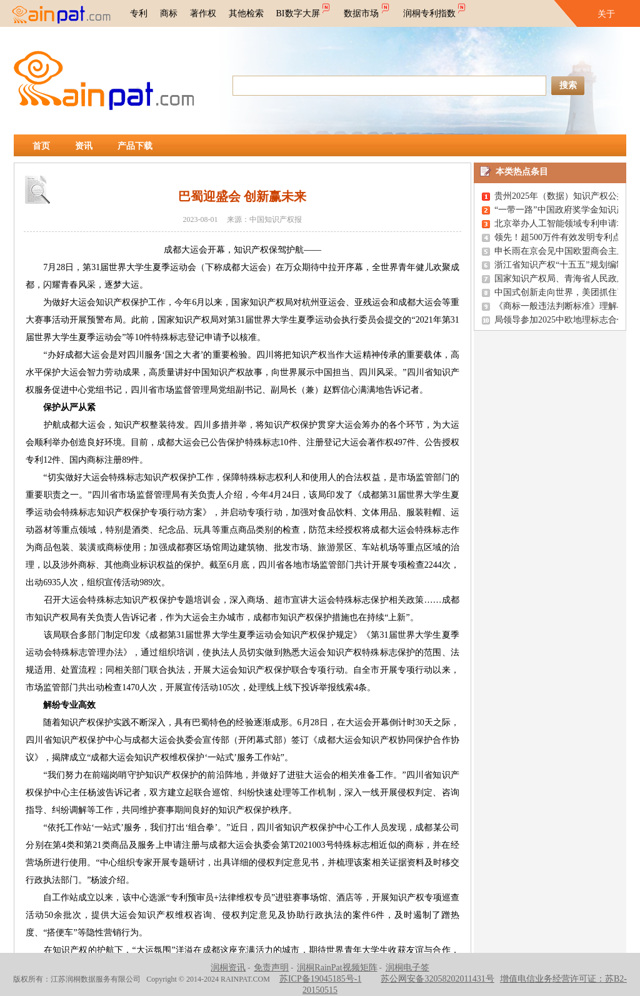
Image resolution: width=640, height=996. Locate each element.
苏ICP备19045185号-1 (320, 978)
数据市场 (367, 9)
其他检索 (246, 13)
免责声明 (271, 967)
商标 (169, 13)
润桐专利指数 (435, 9)
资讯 (83, 146)
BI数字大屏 (304, 9)
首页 (41, 146)
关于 (606, 14)
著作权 (203, 13)
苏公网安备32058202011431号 (437, 978)
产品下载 (135, 146)
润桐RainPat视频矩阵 (337, 967)
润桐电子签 (407, 967)
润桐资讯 (228, 967)
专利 (139, 13)
